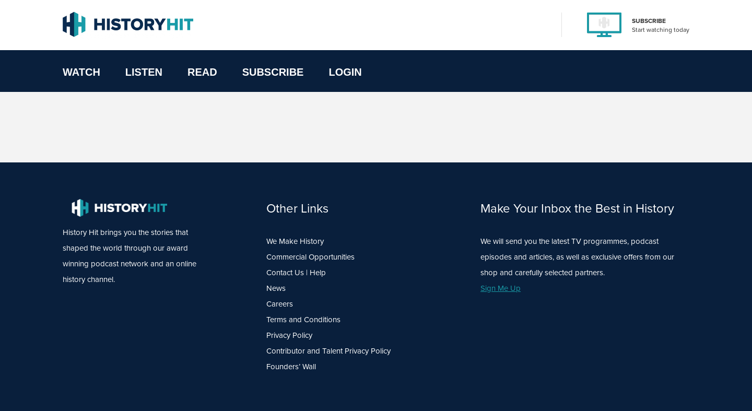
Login (344, 72)
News (276, 288)
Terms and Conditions (303, 319)
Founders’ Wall (291, 366)
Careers (279, 304)
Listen (143, 72)
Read (202, 72)
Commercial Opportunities (310, 257)
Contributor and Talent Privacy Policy (328, 351)
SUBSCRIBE (649, 21)
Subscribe (273, 72)
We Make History (295, 241)
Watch (81, 72)
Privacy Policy (289, 335)
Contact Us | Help (296, 272)
